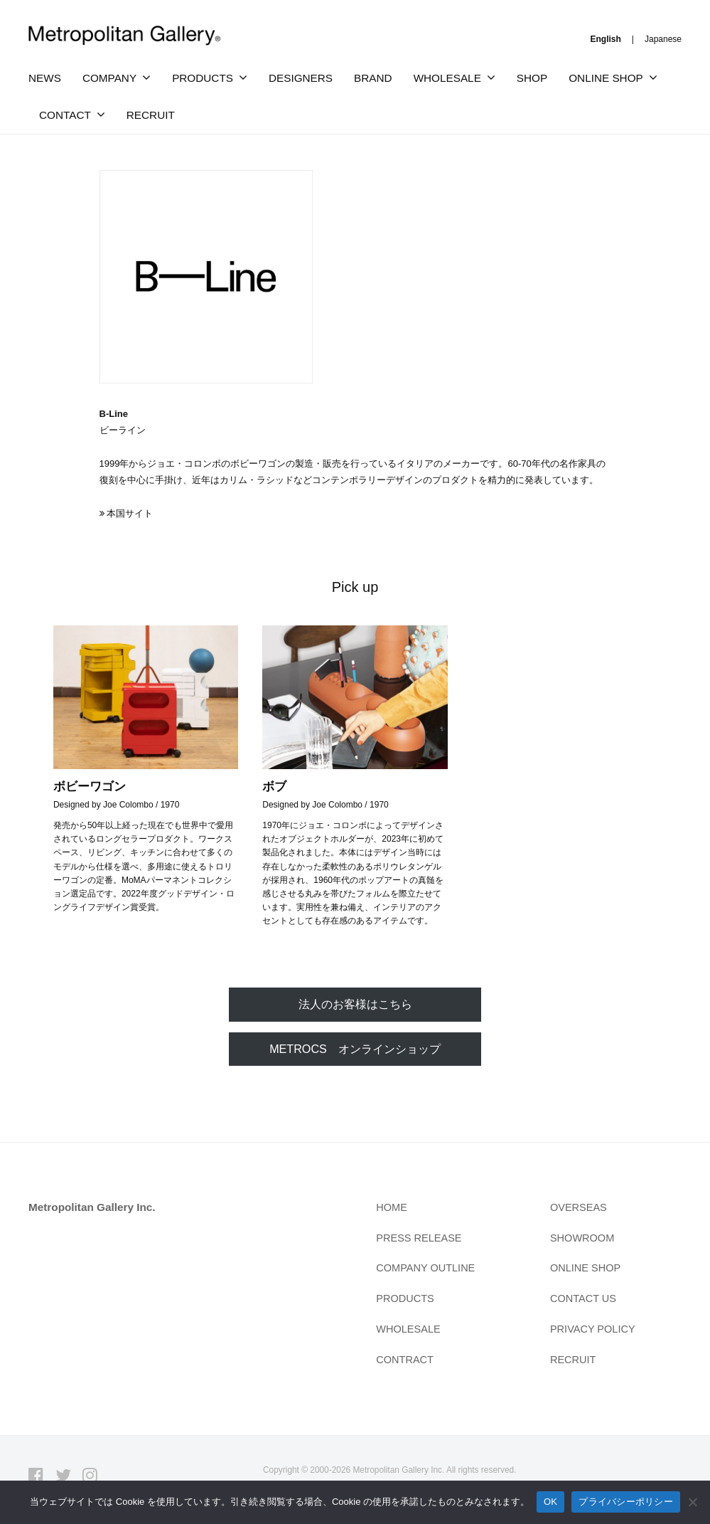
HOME (392, 1209)
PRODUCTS (202, 78)
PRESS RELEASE (421, 1240)
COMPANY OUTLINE (428, 1270)
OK (550, 1501)
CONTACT (65, 115)
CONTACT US (585, 1300)
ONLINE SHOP (606, 78)
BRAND (373, 78)
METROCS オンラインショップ (355, 1050)
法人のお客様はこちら (355, 1004)
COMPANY (109, 78)
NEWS (44, 78)
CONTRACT (406, 1361)
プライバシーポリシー (626, 1501)
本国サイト (130, 513)
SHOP (532, 78)
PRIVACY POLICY (595, 1331)
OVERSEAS (580, 1209)
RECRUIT (151, 115)
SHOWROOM (584, 1240)
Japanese (663, 39)
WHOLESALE (447, 78)
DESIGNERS (301, 78)
